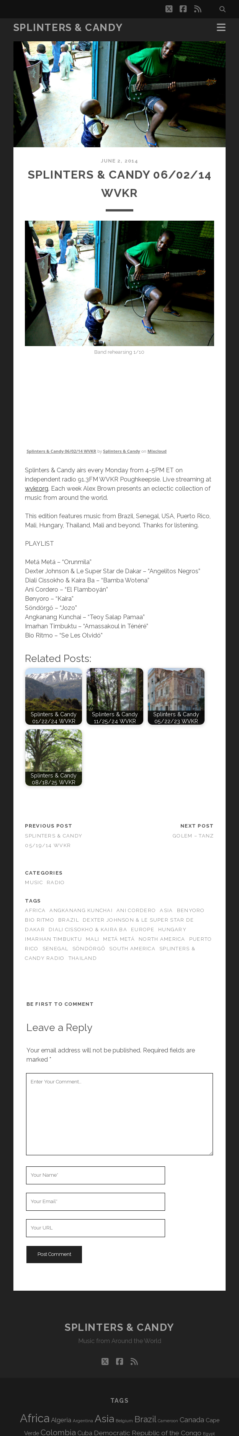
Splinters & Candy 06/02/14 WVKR (61, 451)
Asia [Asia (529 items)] (104, 1419)
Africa (35, 910)
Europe (142, 929)
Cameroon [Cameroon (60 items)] (168, 1420)
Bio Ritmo (39, 920)
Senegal (56, 948)
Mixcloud (157, 451)
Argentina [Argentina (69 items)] (83, 1420)
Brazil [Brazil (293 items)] (145, 1419)
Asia (166, 910)
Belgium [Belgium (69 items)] (124, 1420)
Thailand (83, 958)
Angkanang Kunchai (81, 910)
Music (34, 882)
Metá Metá (119, 939)
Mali (92, 939)
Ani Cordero (136, 910)
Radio (56, 882)
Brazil (68, 920)
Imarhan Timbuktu (53, 939)
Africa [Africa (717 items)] (34, 1418)
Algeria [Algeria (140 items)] (61, 1420)
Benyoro (191, 910)
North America (162, 939)
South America (132, 948)
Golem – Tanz (193, 836)
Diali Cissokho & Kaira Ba (88, 929)
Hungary (172, 929)
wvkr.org (36, 488)
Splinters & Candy (68, 27)
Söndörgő (88, 948)
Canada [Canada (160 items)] (192, 1420)
